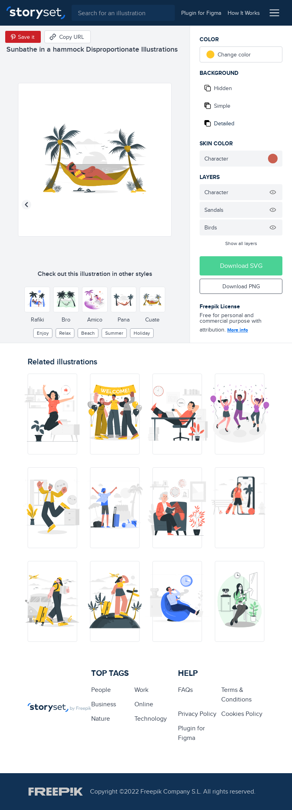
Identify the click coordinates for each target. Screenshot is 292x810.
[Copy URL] (67, 36)
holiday (142, 333)
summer (114, 333)
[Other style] (37, 299)
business (103, 704)
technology (150, 718)
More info (237, 330)
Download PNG (241, 286)
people (101, 689)
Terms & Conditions (236, 694)
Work (141, 689)
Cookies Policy (241, 713)
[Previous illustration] (26, 204)
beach (88, 333)
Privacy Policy (197, 713)
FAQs (185, 689)
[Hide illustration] (273, 192)
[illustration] (52, 414)
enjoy (43, 333)
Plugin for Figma (191, 733)
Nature (100, 718)
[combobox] (123, 13)
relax (65, 333)
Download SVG (241, 265)
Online (143, 704)
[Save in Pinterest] (23, 36)
